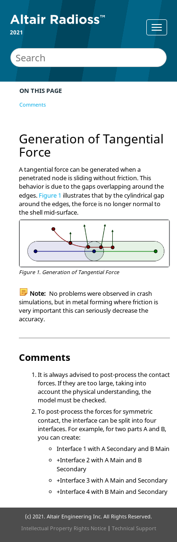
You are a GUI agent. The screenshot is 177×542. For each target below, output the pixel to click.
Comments (32, 104)
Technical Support (134, 528)
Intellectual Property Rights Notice (63, 528)
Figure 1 (50, 195)
